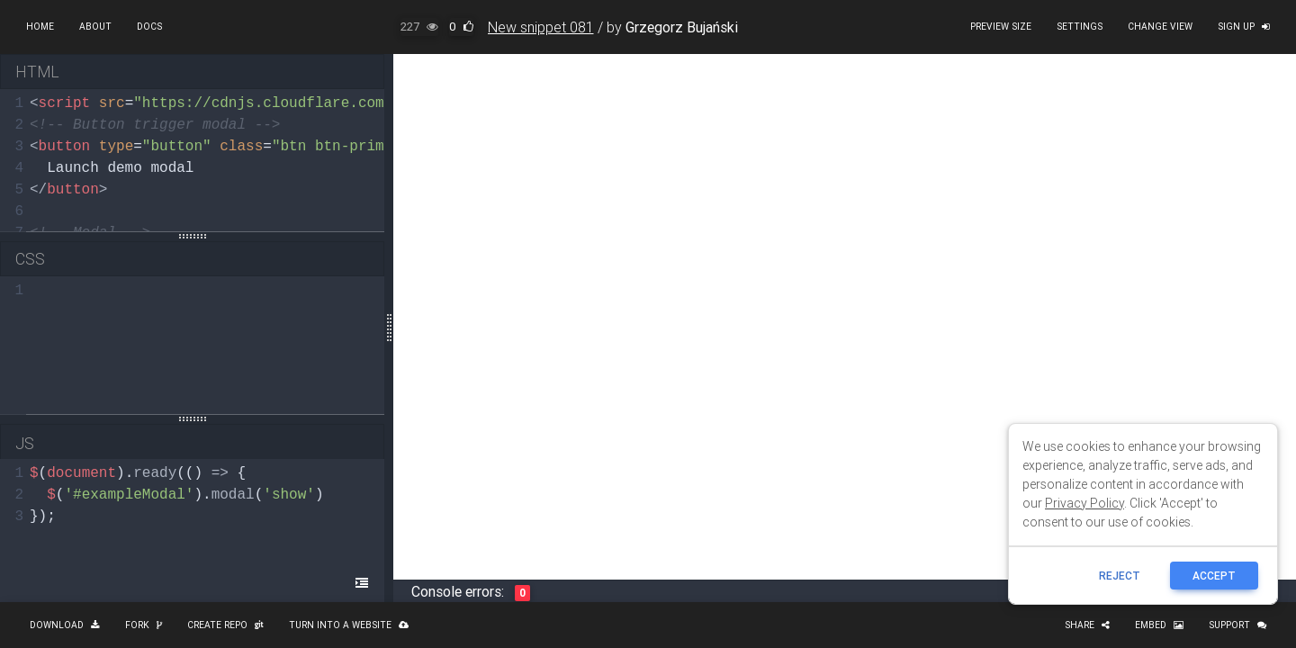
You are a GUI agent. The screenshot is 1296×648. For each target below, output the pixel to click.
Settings (1079, 26)
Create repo (225, 625)
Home (40, 26)
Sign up (1244, 26)
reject (1119, 575)
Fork (143, 625)
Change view (1160, 26)
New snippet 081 (541, 27)
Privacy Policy (1084, 503)
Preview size (1000, 26)
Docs (149, 26)
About (95, 26)
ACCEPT (1214, 575)
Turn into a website (349, 625)
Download (65, 625)
